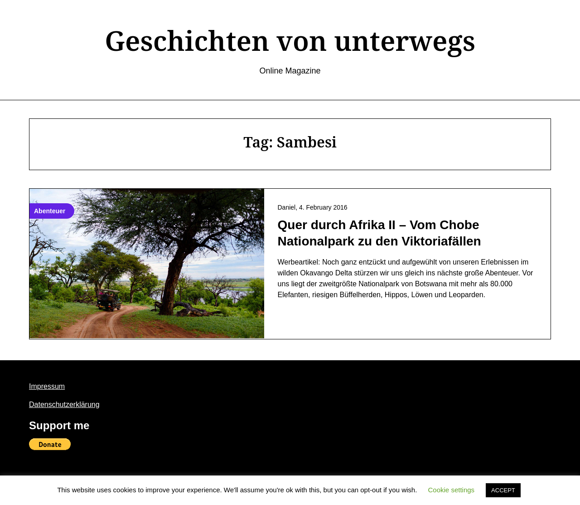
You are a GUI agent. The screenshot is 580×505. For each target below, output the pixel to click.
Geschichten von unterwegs (290, 40)
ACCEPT (503, 490)
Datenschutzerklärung (64, 404)
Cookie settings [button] (451, 490)
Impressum (47, 386)
